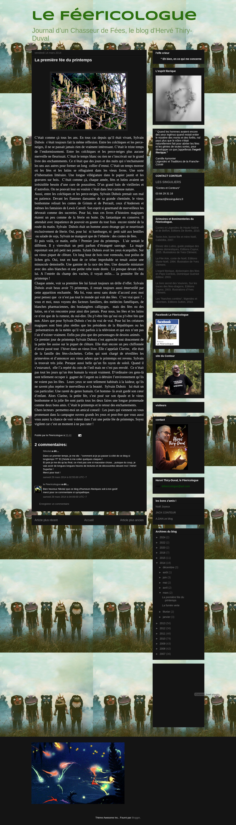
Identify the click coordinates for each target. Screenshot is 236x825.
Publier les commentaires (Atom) (96, 529)
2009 (163, 643)
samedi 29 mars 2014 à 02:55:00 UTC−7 (65, 477)
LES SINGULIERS (168, 182)
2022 (163, 542)
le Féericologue (114, 16)
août (165, 572)
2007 (163, 653)
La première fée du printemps (173, 599)
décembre (169, 567)
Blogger (136, 817)
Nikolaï (47, 451)
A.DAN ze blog (164, 518)
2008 (163, 648)
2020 (163, 547)
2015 (163, 557)
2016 (163, 552)
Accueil (89, 520)
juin (165, 577)
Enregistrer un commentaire (54, 503)
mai (165, 582)
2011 (163, 633)
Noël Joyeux (163, 506)
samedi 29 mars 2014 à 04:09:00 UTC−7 (65, 496)
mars (166, 592)
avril (165, 587)
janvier (167, 616)
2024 (163, 537)
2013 (163, 623)
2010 (163, 638)
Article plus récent (46, 520)
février (167, 611)
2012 (163, 628)
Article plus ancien (132, 520)
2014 (163, 562)
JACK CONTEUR (166, 512)
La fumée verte (170, 605)
